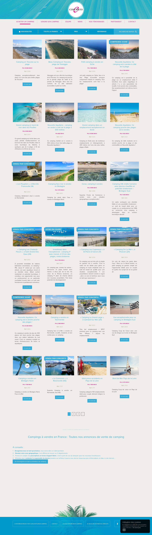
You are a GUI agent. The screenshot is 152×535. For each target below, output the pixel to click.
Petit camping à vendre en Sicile (92, 63)
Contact (132, 22)
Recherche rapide (126, 32)
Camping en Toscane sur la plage (27, 63)
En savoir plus (27, 84)
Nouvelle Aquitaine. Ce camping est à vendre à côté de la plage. (124, 64)
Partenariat (116, 22)
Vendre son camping (50, 22)
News (80, 22)
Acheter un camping (25, 22)
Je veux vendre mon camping (72, 524)
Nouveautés (26, 31)
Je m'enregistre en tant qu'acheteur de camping (30, 524)
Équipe (68, 22)
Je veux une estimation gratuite (97, 524)
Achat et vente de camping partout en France (76, 429)
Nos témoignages (96, 22)
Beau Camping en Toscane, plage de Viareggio (59, 63)
